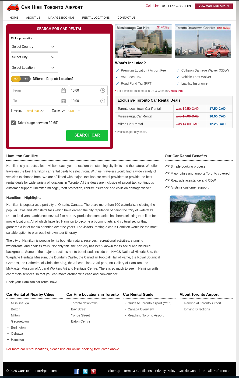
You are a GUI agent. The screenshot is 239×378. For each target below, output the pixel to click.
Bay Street (78, 309)
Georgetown (20, 321)
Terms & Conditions (137, 371)
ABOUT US (33, 17)
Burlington (18, 327)
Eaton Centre (81, 321)
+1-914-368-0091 (180, 6)
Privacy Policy (165, 371)
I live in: (16, 110)
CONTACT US (127, 17)
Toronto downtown (84, 303)
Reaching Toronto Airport (146, 315)
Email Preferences (217, 371)
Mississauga (20, 303)
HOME (14, 17)
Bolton (15, 309)
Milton (15, 315)
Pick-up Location (22, 38)
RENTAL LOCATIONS (96, 17)
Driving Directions (197, 309)
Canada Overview (141, 309)
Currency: (59, 110)
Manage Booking (61, 17)
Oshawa (17, 333)
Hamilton (17, 339)
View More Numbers (212, 6)
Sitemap (114, 371)
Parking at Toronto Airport (202, 303)
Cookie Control (189, 371)
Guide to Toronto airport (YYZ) (149, 303)
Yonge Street (80, 315)
